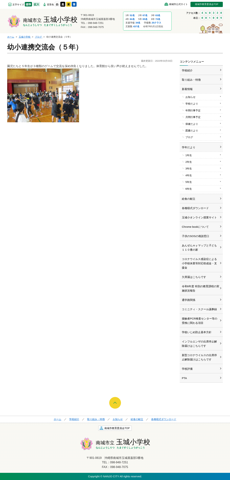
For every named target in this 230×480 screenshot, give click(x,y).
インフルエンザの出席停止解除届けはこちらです (199, 343)
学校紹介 (187, 70)
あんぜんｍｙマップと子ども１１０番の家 (199, 247)
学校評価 (187, 368)
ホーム (57, 419)
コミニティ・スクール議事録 (199, 309)
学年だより (188, 147)
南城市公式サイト (178, 4)
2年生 (188, 161)
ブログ (189, 137)
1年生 (188, 155)
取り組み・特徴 (191, 79)
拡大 (36, 4)
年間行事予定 (193, 110)
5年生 (188, 182)
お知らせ (190, 97)
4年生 (188, 175)
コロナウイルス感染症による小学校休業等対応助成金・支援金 (199, 263)
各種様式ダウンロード (195, 208)
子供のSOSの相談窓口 (195, 236)
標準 (28, 4)
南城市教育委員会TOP (206, 4)
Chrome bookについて (195, 226)
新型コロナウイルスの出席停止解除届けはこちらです (199, 357)
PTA (184, 378)
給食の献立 (188, 198)
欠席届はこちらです (194, 276)
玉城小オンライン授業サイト (199, 217)
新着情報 (187, 89)
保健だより (191, 123)
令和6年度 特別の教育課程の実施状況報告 (200, 288)
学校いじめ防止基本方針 (196, 332)
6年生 (188, 188)
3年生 (188, 168)
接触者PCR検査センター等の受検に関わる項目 (199, 320)
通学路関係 (188, 299)
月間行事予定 (193, 117)
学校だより (191, 103)
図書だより (191, 130)
